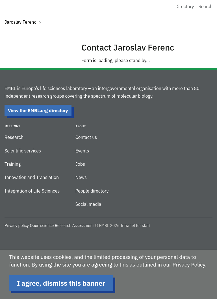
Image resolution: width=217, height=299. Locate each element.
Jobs (80, 164)
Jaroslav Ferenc (20, 22)
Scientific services (23, 151)
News (81, 177)
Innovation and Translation (32, 177)
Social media (88, 204)
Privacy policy (17, 225)
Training (13, 164)
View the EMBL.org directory (38, 110)
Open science (42, 225)
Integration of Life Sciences (32, 191)
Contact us (86, 137)
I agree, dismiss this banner (61, 283)
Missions (12, 126)
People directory (92, 191)
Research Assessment (74, 225)
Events (82, 151)
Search (205, 6)
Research (14, 137)
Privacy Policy (188, 264)
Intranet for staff (135, 225)
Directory (184, 6)
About (80, 126)
